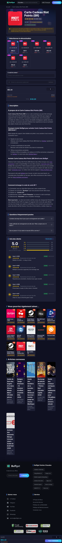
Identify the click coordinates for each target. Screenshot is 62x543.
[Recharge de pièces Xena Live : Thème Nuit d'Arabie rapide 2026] (41, 382)
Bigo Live (49, 480)
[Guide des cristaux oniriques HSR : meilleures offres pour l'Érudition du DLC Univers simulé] (51, 386)
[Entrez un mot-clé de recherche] (28, 2)
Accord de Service (38, 502)
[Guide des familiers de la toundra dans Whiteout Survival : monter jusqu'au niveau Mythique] (31, 386)
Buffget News (33, 154)
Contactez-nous (16, 170)
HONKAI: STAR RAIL (39, 469)
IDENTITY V (37, 488)
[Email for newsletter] (12, 475)
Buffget (44, 141)
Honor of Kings (48, 484)
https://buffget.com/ (46, 170)
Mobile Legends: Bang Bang (40, 477)
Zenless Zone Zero (38, 480)
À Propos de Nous (38, 499)
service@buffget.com (13, 518)
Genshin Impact (38, 484)
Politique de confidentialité (40, 505)
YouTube (10, 506)
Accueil (8, 7)
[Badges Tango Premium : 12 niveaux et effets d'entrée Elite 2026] (21, 383)
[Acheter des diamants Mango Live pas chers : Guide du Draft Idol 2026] (10, 434)
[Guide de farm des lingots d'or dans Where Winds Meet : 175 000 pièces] (10, 383)
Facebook (10, 510)
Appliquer (51, 82)
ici (50, 206)
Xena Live (45, 488)
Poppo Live (48, 473)
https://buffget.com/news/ (20, 177)
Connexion (56, 2)
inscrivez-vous (45, 164)
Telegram (10, 503)
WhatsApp (11, 514)
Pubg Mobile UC (38, 473)
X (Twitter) (11, 499)
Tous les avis (49, 238)
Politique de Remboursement (40, 507)
